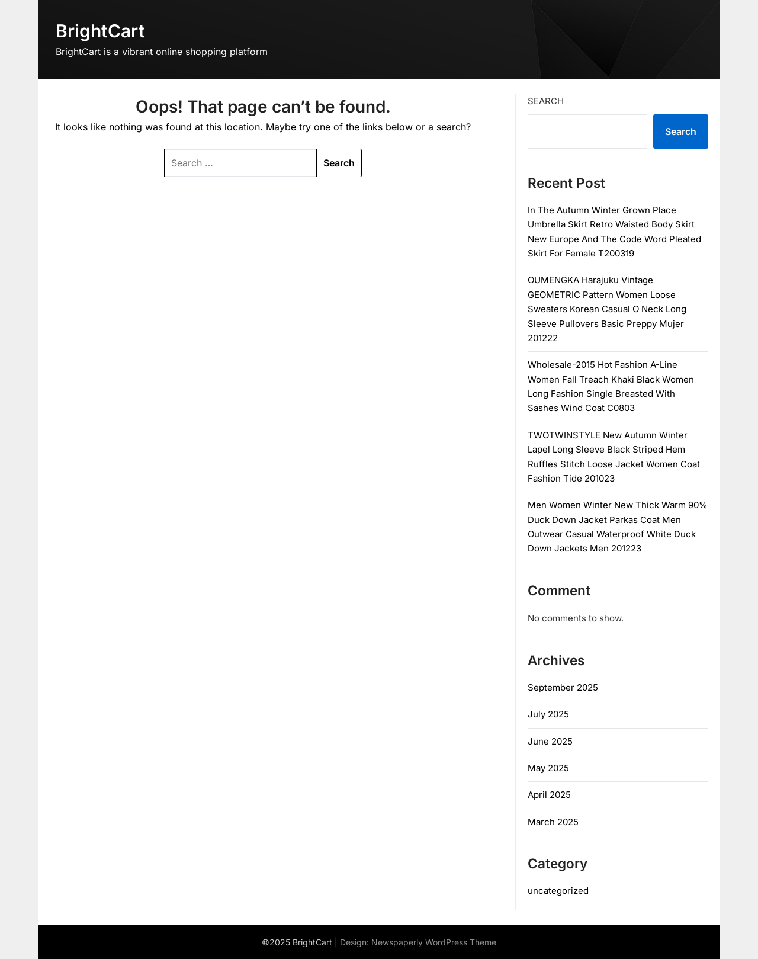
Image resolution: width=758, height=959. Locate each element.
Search (546, 101)
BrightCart (100, 30)
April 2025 (549, 794)
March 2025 (553, 822)
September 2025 (563, 687)
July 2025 (548, 714)
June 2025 (550, 741)
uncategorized (558, 890)
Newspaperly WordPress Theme (433, 942)
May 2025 (548, 768)
